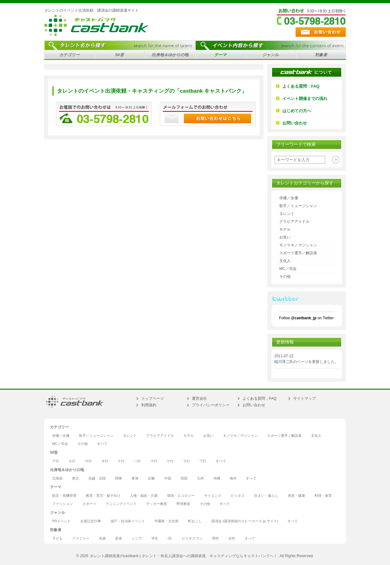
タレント (286, 213)
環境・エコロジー (181, 495)
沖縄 (216, 478)
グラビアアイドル (294, 221)
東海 (134, 478)
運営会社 (199, 398)
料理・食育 (323, 495)
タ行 (104, 461)
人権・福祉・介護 (144, 495)
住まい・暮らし (266, 495)
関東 (118, 478)
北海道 (57, 478)
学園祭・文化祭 (166, 521)
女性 (231, 538)
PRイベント (61, 521)
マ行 (153, 461)
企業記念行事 (90, 521)
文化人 (285, 261)
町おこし (195, 521)
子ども (57, 538)
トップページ (152, 398)
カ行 (72, 461)
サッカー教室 (156, 504)
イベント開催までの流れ (304, 98)
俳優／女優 (288, 198)
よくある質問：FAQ (301, 86)
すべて (102, 444)
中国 (167, 478)
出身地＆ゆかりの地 (169, 55)
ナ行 (121, 461)
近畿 (151, 478)
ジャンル (269, 55)
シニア (136, 538)
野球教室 (183, 504)
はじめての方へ (296, 110)
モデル (285, 229)
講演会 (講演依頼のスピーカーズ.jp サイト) (244, 521)
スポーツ (89, 504)
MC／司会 (288, 268)
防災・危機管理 (64, 495)
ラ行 (186, 461)
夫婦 (102, 538)
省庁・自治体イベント (127, 521)
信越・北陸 (97, 478)
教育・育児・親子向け (103, 495)
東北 (75, 478)
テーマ (219, 55)
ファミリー (80, 538)
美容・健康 (296, 495)
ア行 (55, 461)
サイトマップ (304, 398)
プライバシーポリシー (211, 405)
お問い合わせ (294, 123)
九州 (200, 478)
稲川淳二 (281, 361)
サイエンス (212, 495)
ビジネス (238, 495)
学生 (154, 538)
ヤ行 (170, 461)
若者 (118, 538)
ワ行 (202, 461)
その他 (285, 276)
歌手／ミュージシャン (298, 206)
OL (170, 538)
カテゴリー (68, 55)
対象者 (320, 55)
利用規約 (148, 405)
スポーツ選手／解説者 (298, 253)
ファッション (62, 504)
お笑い (285, 237)
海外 (233, 478)
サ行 (88, 461)
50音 (118, 55)
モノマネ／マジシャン (298, 245)
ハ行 (137, 461)
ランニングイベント (121, 504)
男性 (215, 538)
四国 (184, 478)
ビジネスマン (192, 538)
